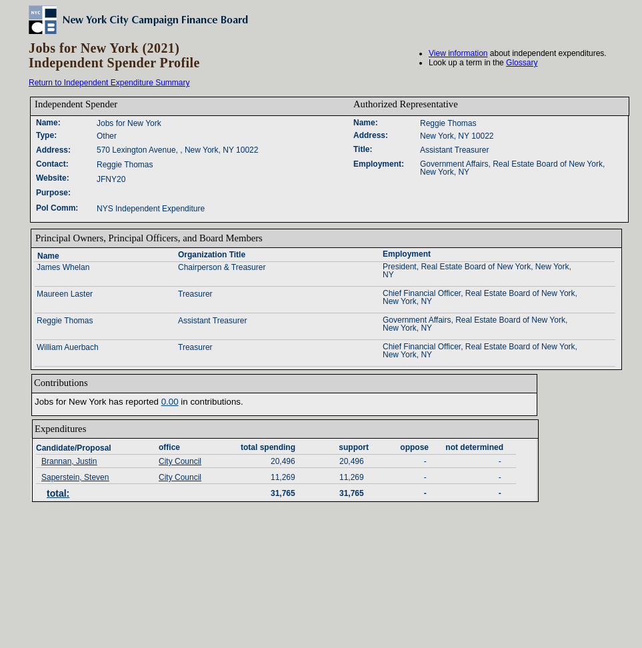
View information (458, 53)
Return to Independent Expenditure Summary (109, 82)
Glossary (521, 62)
